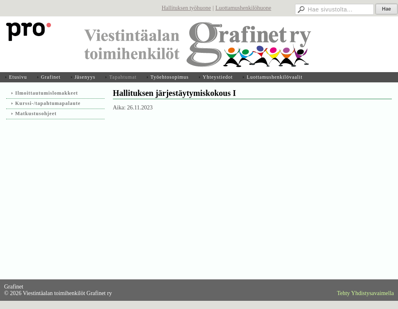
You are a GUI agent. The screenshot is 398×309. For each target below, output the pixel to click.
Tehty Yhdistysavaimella (365, 293)
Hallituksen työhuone (186, 8)
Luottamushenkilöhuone (243, 8)
